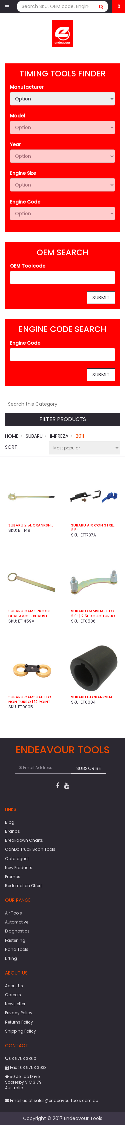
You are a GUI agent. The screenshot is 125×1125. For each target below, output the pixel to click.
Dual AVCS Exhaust (28, 616)
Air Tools (13, 913)
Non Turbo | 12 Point (29, 701)
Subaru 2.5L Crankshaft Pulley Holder (31, 525)
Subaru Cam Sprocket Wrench (31, 611)
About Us (14, 986)
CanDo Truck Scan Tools (30, 849)
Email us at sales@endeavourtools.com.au (51, 1100)
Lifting (11, 958)
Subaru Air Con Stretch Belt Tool (94, 525)
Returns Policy (19, 1022)
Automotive (16, 922)
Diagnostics (17, 931)
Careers (13, 995)
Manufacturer (27, 87)
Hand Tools (16, 949)
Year (15, 144)
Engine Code (25, 202)
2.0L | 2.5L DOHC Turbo (93, 616)
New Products (18, 867)
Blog (9, 822)
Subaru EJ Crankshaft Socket (94, 697)
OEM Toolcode (27, 266)
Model (17, 115)
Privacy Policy (18, 1013)
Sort (11, 447)
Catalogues (17, 858)
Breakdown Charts (24, 840)
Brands (12, 831)
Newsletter (15, 1004)
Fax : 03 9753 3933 (26, 1067)
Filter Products (62, 419)
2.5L (74, 529)
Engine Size (23, 173)
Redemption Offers (24, 885)
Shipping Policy (20, 1031)
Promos (12, 876)
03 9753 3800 (20, 1058)
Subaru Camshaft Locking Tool (94, 611)
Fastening (15, 940)
